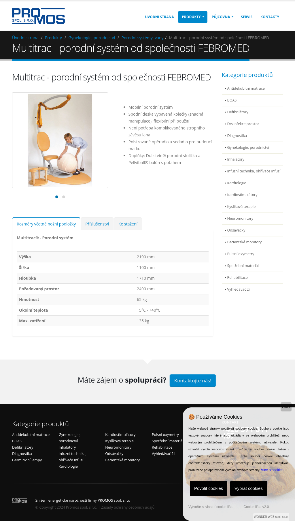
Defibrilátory (237, 112)
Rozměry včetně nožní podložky (46, 224)
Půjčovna (221, 16)
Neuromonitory (240, 218)
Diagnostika (237, 135)
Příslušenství (97, 224)
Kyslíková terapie (241, 206)
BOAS (232, 100)
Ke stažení (127, 224)
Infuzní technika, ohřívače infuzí (254, 171)
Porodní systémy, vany (143, 37)
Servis (246, 16)
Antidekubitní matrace (246, 88)
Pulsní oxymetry (240, 253)
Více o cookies (272, 470)
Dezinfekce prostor (243, 123)
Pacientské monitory (244, 242)
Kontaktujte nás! (192, 380)
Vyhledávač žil (239, 289)
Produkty (191, 16)
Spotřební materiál (243, 265)
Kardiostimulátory (242, 194)
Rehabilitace (237, 277)
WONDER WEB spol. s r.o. (271, 516)
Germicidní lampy (27, 460)
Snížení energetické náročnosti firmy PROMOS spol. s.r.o (82, 500)
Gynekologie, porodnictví (91, 37)
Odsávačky (236, 230)
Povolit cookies (208, 488)
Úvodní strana (159, 16)
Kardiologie (236, 182)
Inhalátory (236, 159)
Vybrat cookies (249, 488)
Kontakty (269, 16)
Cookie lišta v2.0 (256, 507)
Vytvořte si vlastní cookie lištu (210, 507)
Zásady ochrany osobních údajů (127, 507)
